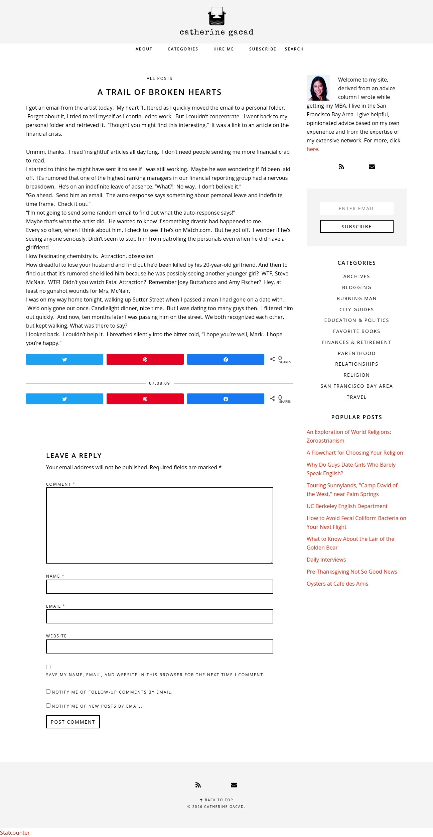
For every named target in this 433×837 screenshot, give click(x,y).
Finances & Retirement (357, 342)
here (312, 149)
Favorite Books (357, 331)
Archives (356, 276)
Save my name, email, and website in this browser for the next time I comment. (155, 675)
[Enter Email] (357, 208)
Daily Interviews (326, 559)
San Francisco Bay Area (356, 386)
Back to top (217, 800)
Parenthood (357, 353)
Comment (61, 484)
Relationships (357, 364)
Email (55, 606)
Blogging (357, 287)
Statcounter (14, 832)
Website (56, 636)
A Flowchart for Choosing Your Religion (355, 452)
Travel (357, 397)
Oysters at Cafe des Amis (337, 583)
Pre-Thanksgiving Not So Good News (352, 571)
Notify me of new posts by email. (97, 706)
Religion (356, 375)
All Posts (160, 78)
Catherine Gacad (216, 21)
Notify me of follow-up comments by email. (112, 692)
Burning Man (357, 298)
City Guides (356, 309)
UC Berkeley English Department (347, 506)
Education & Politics (357, 320)
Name (55, 576)
